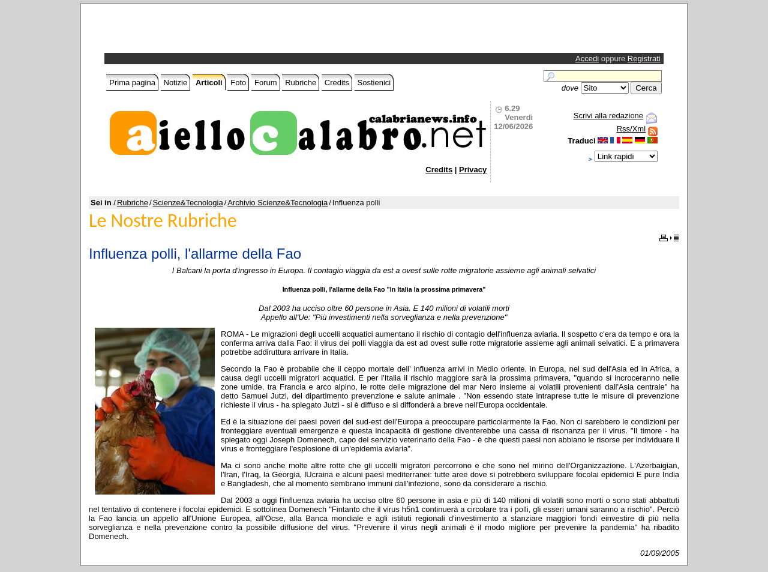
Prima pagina (132, 82)
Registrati (644, 58)
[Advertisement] (247, 31)
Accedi (587, 58)
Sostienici (374, 82)
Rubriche (300, 82)
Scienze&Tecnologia (188, 202)
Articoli (209, 82)
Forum (265, 82)
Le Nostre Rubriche (163, 220)
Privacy (473, 169)
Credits (337, 82)
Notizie (176, 82)
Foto (238, 82)
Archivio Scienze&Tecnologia (277, 202)
